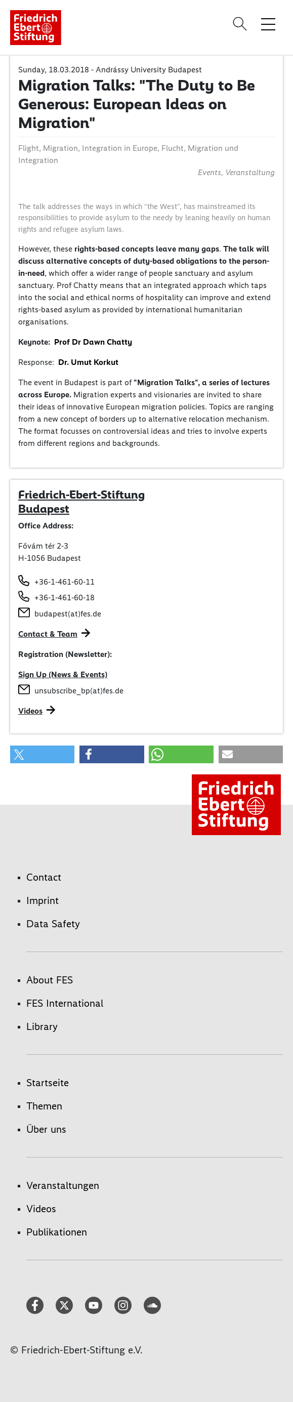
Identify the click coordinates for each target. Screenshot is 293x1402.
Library (42, 1026)
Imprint (42, 900)
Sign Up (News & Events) (62, 674)
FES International (64, 1003)
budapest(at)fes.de (67, 613)
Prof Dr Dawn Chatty (93, 342)
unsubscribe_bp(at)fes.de (78, 690)
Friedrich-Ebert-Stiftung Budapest (81, 501)
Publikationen (56, 1232)
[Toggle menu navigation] (268, 23)
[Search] (241, 23)
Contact (43, 877)
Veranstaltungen (62, 1185)
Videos (30, 711)
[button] (42, 754)
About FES (49, 980)
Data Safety (53, 924)
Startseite (47, 1083)
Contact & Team (47, 634)
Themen (44, 1106)
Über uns (46, 1129)
